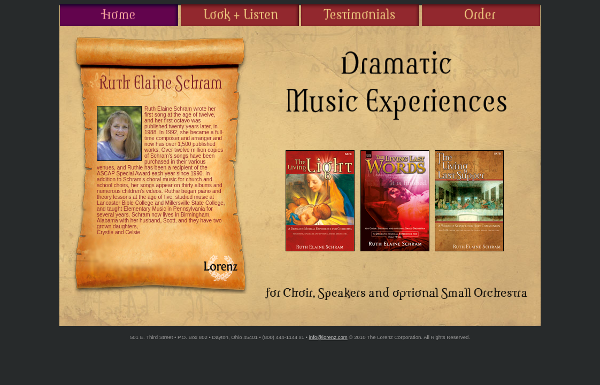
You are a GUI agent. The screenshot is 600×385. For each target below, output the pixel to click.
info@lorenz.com (328, 337)
